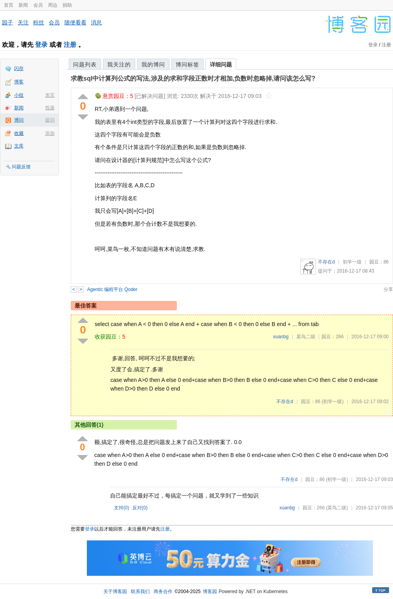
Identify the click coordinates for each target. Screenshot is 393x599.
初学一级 (352, 262)
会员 (38, 5)
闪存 (19, 68)
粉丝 (38, 22)
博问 (19, 120)
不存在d (326, 262)
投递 (50, 108)
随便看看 (75, 22)
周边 (52, 5)
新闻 (23, 5)
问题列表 (85, 64)
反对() (140, 508)
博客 (19, 82)
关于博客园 (115, 591)
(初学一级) (332, 401)
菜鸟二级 (305, 336)
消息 (96, 22)
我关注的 (119, 64)
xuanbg (280, 336)
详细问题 (221, 64)
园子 (7, 22)
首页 (8, 5)
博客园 (210, 591)
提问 (50, 120)
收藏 (19, 133)
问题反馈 (21, 167)
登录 (41, 44)
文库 (19, 146)
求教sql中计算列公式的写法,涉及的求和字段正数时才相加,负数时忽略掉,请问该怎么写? (193, 78)
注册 (70, 44)
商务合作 (163, 591)
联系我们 (140, 591)
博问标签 (187, 64)
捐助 (67, 5)
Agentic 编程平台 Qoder (112, 289)
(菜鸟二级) (337, 508)
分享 (388, 289)
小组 (19, 95)
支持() (121, 508)
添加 (50, 133)
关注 (23, 22)
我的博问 (153, 64)
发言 (50, 95)
